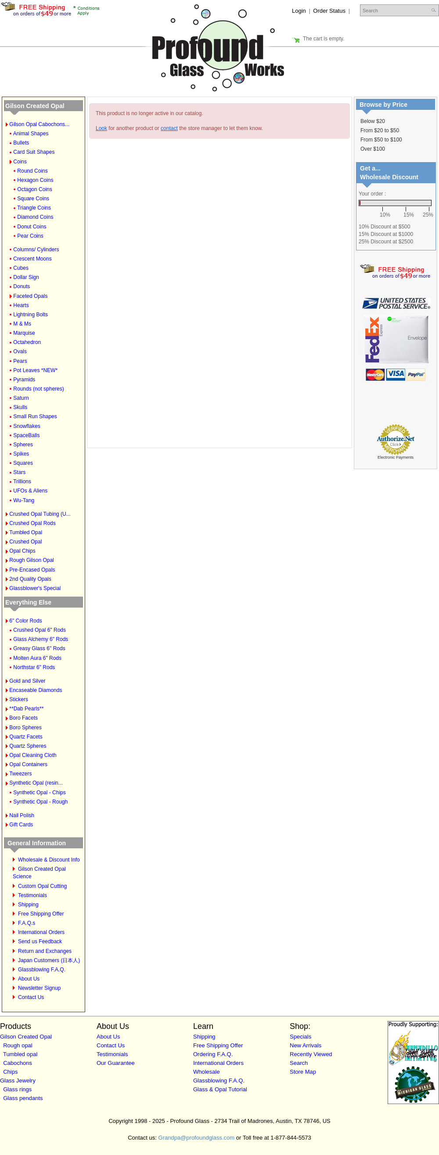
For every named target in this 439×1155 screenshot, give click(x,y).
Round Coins (32, 171)
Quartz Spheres (27, 746)
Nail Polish (21, 815)
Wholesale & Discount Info (49, 860)
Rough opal (17, 1045)
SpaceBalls (26, 435)
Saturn (21, 398)
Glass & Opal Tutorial (220, 1089)
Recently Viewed (311, 1054)
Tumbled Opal (25, 532)
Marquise (24, 333)
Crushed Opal (25, 542)
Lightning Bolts (30, 314)
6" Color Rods (25, 621)
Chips (10, 1071)
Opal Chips (22, 551)
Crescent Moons (32, 259)
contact (169, 128)
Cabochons (17, 1063)
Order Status (329, 10)
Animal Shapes (31, 133)
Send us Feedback (40, 941)
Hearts (21, 305)
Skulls (20, 407)
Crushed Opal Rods (32, 523)
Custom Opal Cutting (42, 886)
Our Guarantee (116, 1063)
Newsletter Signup (39, 988)
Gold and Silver (27, 681)
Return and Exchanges (45, 951)
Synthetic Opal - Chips (39, 792)
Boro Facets (23, 718)
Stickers (18, 699)
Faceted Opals (30, 296)
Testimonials (32, 895)
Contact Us (31, 997)
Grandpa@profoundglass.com (196, 1137)
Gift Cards (21, 825)
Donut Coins (31, 227)
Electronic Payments (396, 457)
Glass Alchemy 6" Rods (40, 639)
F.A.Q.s (26, 923)
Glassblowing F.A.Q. (41, 970)
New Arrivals (305, 1045)
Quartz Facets (25, 737)
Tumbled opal (20, 1054)
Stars (19, 472)
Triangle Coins (34, 208)
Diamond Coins (35, 217)
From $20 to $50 (379, 130)
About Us (29, 979)
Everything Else (28, 602)
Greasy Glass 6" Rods (39, 648)
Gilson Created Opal (35, 105)
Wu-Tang (23, 500)
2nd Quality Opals (30, 579)
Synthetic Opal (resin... (35, 783)
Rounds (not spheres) (38, 389)
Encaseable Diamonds (35, 690)
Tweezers (20, 774)
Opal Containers (28, 764)
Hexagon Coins (35, 180)
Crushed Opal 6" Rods (39, 630)
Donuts (21, 286)
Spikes (21, 454)
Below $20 (372, 121)
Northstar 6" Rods (34, 667)
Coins (20, 162)
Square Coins (33, 199)
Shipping (28, 905)
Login (299, 10)
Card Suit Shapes (33, 152)
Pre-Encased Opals (32, 570)
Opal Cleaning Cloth (32, 755)
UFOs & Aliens (30, 491)
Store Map (303, 1071)
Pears (20, 361)
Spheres (23, 445)
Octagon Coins (34, 189)
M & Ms (22, 324)
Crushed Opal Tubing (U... (39, 514)
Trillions (22, 481)
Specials (300, 1036)
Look (101, 128)
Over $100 (372, 149)
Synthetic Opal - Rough (40, 802)
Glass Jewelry (18, 1080)
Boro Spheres (25, 727)
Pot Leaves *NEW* (35, 370)
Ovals (20, 351)
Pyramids (24, 380)
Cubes (21, 268)
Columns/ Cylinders (36, 249)
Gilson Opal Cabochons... (39, 124)
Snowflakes (26, 426)
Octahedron (27, 342)
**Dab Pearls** (26, 709)
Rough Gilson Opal (31, 560)
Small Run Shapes (35, 416)
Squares (23, 463)
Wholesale (206, 1071)
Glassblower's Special (35, 588)
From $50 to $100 (381, 140)
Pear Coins (30, 236)
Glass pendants (23, 1098)
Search (299, 1063)
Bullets (21, 143)
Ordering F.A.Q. (213, 1054)
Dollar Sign (26, 277)
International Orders (41, 932)
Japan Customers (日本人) (49, 960)
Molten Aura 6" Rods (37, 658)
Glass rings (17, 1089)
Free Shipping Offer (41, 914)
